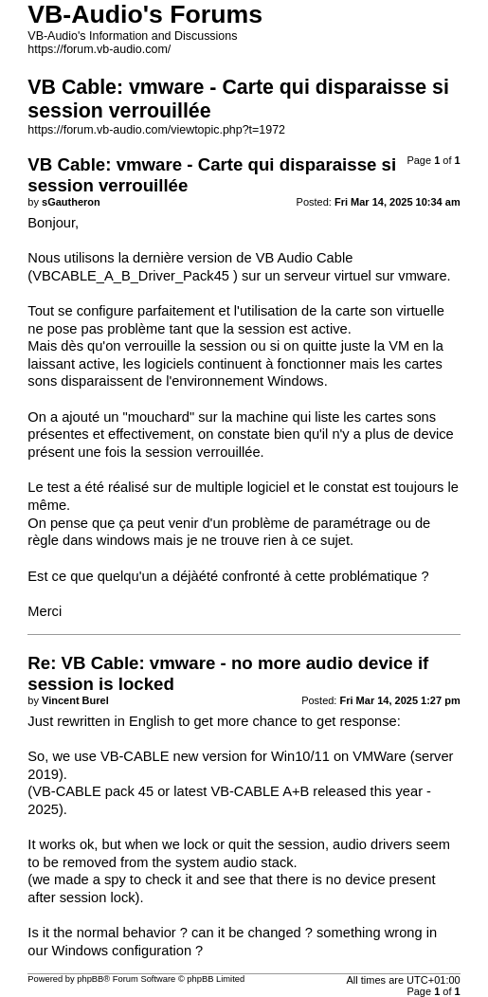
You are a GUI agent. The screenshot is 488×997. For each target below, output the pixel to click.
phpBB (90, 979)
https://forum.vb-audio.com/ (99, 49)
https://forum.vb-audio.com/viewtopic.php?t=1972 (156, 129)
